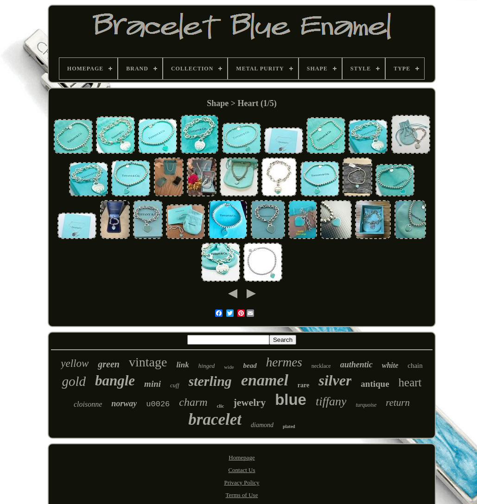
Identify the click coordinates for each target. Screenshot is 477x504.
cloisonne (88, 404)
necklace (321, 366)
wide (229, 367)
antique (375, 384)
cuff (174, 385)
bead (250, 365)
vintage (148, 362)
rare (303, 385)
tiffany (331, 401)
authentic (356, 364)
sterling (210, 381)
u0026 (158, 404)
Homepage (241, 457)
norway (124, 403)
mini (152, 384)
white (390, 365)
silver (334, 380)
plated (289, 426)
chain (414, 365)
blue (290, 399)
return (398, 402)
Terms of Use (242, 494)
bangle (115, 380)
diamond (262, 425)
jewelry (250, 402)
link (182, 364)
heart (410, 382)
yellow (75, 363)
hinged (206, 365)
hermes (284, 362)
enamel (264, 380)
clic (220, 406)
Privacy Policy (241, 482)
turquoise (366, 405)
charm (193, 402)
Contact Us (241, 469)
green (109, 364)
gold (74, 381)
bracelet (215, 419)
